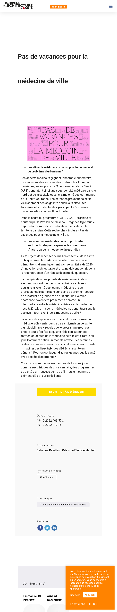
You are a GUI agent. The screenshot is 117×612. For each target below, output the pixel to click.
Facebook (40, 528)
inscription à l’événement (66, 391)
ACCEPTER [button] (90, 595)
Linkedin (54, 528)
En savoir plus (77, 604)
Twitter (47, 528)
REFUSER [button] (93, 604)
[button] (58, 6)
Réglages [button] (75, 595)
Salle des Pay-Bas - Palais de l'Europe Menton (66, 450)
